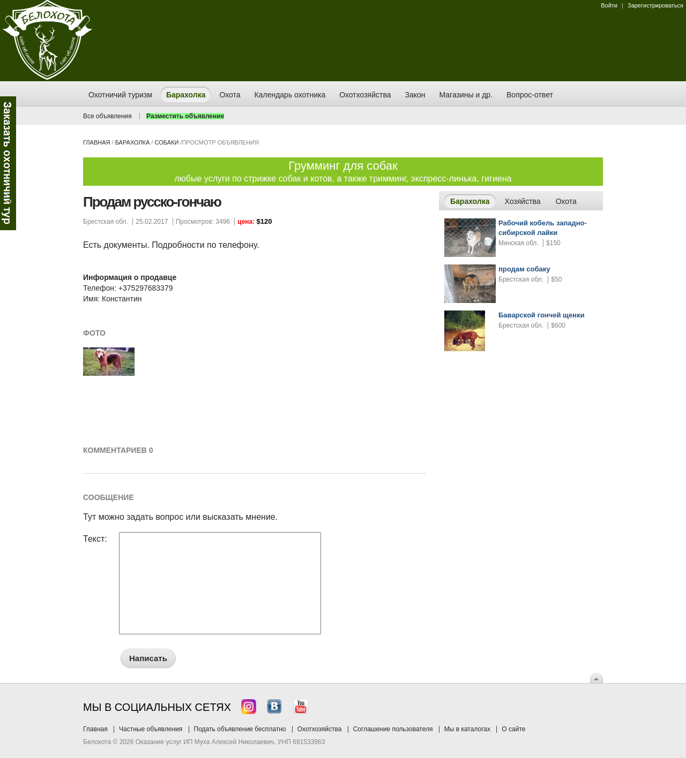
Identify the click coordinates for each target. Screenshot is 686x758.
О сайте (513, 729)
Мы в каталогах (467, 729)
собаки (166, 142)
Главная (96, 142)
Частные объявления (150, 729)
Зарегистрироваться (655, 5)
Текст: (95, 539)
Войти (609, 5)
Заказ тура (8, 163)
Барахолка (132, 142)
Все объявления (107, 116)
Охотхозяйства (319, 729)
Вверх (596, 678)
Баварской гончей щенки (541, 315)
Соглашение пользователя (393, 729)
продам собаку (524, 269)
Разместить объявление (185, 116)
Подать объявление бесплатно (240, 729)
